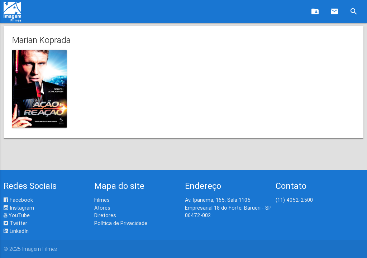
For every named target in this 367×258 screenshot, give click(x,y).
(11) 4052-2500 (294, 199)
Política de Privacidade (120, 223)
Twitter (15, 223)
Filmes (102, 199)
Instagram (19, 207)
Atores (102, 207)
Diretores (105, 215)
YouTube (17, 215)
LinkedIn (16, 231)
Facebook (18, 199)
